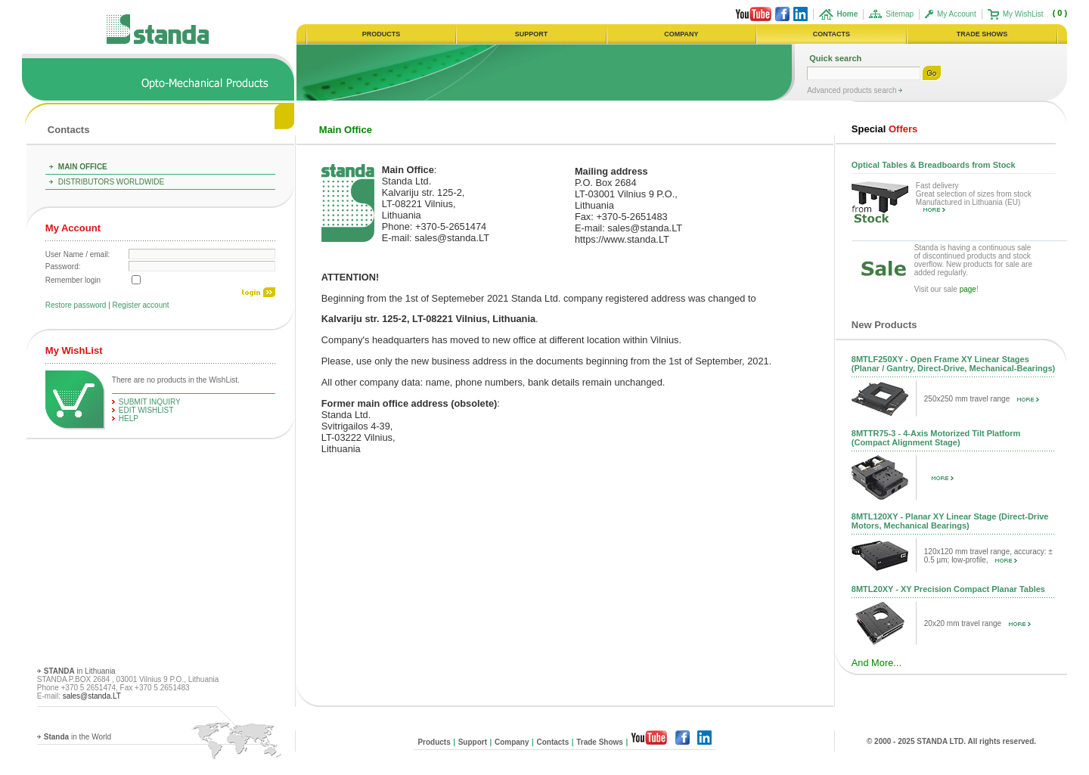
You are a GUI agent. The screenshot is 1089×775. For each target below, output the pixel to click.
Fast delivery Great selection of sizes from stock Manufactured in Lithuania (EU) (974, 197)
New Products (884, 324)
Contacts (69, 129)
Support (472, 742)
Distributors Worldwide (111, 182)
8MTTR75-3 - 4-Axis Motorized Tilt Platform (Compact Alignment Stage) (936, 438)
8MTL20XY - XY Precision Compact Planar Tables (948, 589)
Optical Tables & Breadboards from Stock (934, 164)
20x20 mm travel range (977, 623)
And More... (876, 662)
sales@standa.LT (92, 696)
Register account (141, 305)
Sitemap (900, 14)
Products (433, 742)
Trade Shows (599, 742)
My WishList (1023, 14)
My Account (956, 14)
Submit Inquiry (150, 402)
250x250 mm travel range (981, 399)
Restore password (76, 305)
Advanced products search (852, 90)
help (128, 418)
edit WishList (146, 410)
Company (512, 742)
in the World (77, 737)
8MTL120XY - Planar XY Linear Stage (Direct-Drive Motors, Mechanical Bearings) (950, 521)
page (968, 289)
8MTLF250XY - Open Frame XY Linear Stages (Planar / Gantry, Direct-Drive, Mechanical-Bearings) (953, 364)
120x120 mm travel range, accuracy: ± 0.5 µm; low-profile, (988, 555)
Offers (884, 129)
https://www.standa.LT (622, 239)
